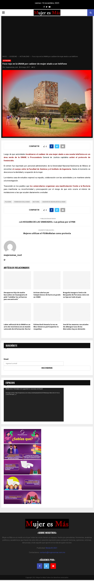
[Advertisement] (47, 36)
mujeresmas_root (12, 67)
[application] (34, 405)
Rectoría (36, 202)
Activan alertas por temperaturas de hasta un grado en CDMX (46, 294)
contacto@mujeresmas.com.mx (52, 552)
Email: (6, 359)
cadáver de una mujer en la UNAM (53, 202)
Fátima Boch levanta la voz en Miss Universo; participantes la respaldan (46, 326)
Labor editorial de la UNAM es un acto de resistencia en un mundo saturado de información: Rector (17, 326)
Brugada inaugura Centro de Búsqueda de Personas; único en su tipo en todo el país (76, 294)
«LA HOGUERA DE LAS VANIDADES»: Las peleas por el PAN (47, 222)
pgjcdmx (8, 202)
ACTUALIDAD (6, 60)
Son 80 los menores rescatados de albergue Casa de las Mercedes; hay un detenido (76, 326)
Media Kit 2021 (51, 548)
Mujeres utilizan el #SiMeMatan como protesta (47, 233)
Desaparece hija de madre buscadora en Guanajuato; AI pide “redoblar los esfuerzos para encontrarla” (15, 296)
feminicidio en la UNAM (22, 202)
